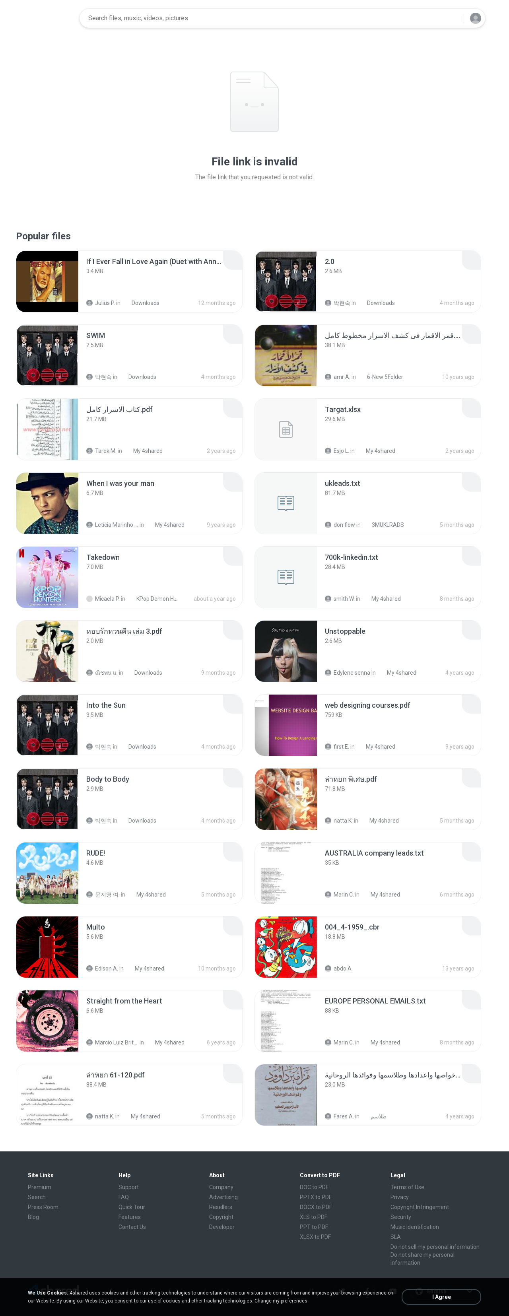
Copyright (221, 1217)
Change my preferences (280, 1301)
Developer (222, 1227)
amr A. (337, 377)
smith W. (340, 599)
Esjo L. (337, 451)
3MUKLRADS (383, 525)
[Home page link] (48, 18)
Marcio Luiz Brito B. (112, 1042)
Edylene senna (347, 673)
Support (129, 1187)
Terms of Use (407, 1187)
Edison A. (102, 968)
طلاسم (374, 1116)
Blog (33, 1217)
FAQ (124, 1197)
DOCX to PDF (316, 1207)
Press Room (43, 1207)
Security (400, 1217)
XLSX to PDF (315, 1237)
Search (37, 1197)
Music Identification (414, 1227)
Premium (39, 1187)
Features (130, 1217)
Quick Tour (132, 1207)
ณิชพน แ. (102, 673)
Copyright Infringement (419, 1207)
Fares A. (339, 1116)
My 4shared (143, 451)
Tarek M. (101, 451)
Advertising (223, 1197)
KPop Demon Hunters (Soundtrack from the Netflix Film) (154, 599)
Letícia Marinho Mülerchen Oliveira (112, 525)
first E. (337, 746)
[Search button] (452, 18)
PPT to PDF (314, 1227)
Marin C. (339, 894)
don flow (340, 525)
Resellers (220, 1207)
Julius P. (100, 303)
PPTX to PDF (316, 1197)
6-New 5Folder (380, 377)
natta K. (339, 820)
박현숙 (337, 303)
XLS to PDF (313, 1217)
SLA (395, 1237)
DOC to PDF (314, 1187)
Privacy (399, 1197)
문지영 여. (103, 894)
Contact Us (132, 1227)
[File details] (47, 281)
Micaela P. (103, 599)
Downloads (141, 303)
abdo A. (339, 968)
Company (221, 1187)
